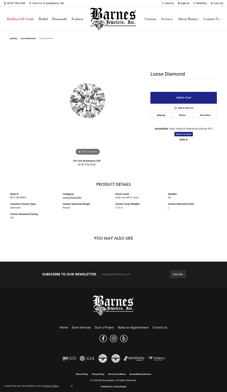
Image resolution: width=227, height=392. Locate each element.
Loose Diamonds (28, 38)
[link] (14, 3)
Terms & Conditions (117, 374)
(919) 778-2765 (87, 164)
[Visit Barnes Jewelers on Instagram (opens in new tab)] (113, 338)
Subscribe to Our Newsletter (69, 274)
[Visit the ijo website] (69, 358)
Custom (150, 19)
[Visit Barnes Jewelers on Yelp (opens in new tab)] (124, 338)
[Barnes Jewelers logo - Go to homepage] (113, 19)
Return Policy (82, 374)
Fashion (77, 19)
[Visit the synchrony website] (134, 358)
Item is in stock (183, 134)
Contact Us (211, 19)
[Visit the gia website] (87, 358)
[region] (87, 100)
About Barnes (188, 19)
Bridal (43, 19)
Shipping (161, 115)
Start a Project (104, 327)
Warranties (205, 115)
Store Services (81, 327)
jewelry (13, 38)
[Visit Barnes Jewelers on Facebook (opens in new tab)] (103, 338)
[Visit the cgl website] (102, 358)
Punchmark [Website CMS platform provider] (120, 386)
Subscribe (178, 274)
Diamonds (59, 19)
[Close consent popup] (72, 386)
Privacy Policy (98, 374)
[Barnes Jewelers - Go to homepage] (113, 305)
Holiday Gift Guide (20, 19)
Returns (182, 115)
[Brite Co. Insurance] (156, 358)
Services (167, 19)
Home (64, 327)
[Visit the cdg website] (115, 358)
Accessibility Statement (140, 374)
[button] (168, 3)
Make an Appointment (133, 327)
